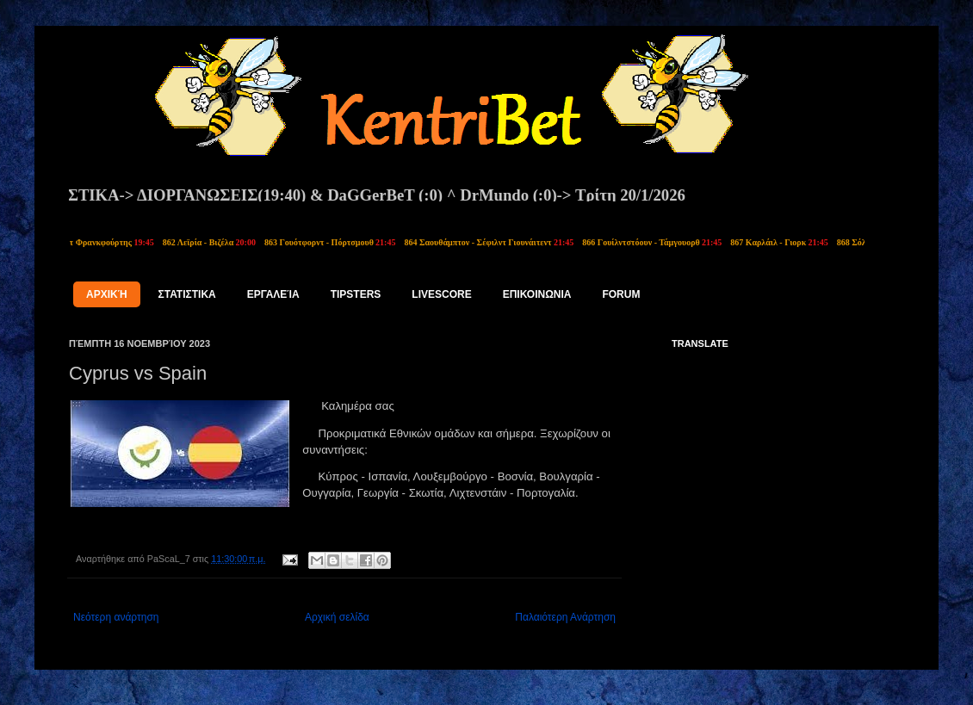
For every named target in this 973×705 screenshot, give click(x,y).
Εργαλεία (273, 294)
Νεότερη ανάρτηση (115, 617)
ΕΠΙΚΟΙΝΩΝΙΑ (537, 294)
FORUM (621, 294)
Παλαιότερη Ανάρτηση (565, 617)
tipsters (356, 294)
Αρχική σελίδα (337, 617)
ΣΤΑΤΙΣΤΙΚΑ (187, 294)
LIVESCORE (441, 294)
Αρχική (106, 294)
